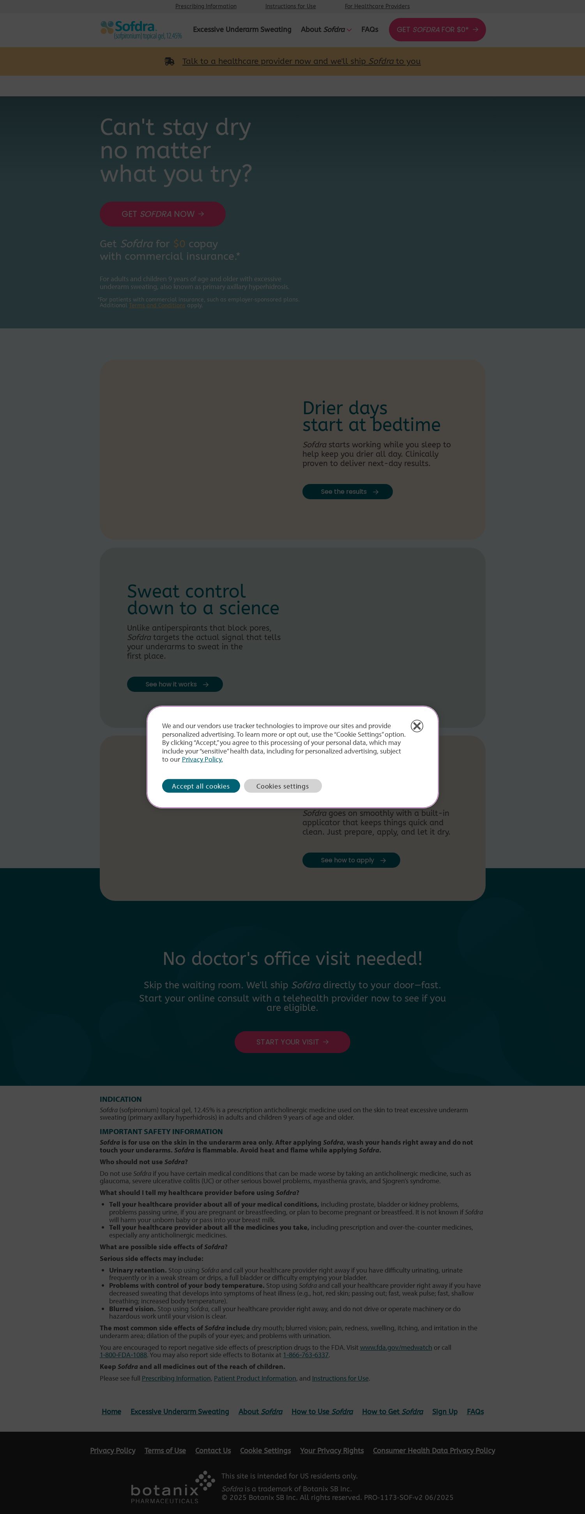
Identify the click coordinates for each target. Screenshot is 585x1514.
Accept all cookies (201, 785)
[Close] (417, 726)
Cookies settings (282, 785)
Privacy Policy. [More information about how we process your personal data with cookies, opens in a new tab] (202, 759)
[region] (293, 757)
